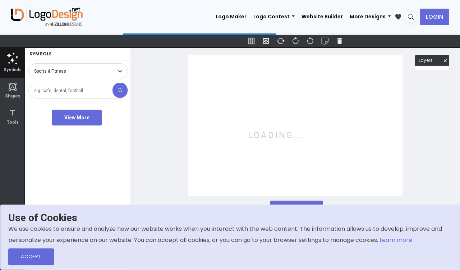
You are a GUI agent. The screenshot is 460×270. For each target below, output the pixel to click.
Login (434, 17)
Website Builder (322, 16)
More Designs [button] (368, 16)
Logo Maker (231, 16)
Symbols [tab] (12, 62)
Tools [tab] (12, 117)
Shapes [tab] (12, 90)
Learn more (396, 240)
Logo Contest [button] (272, 16)
